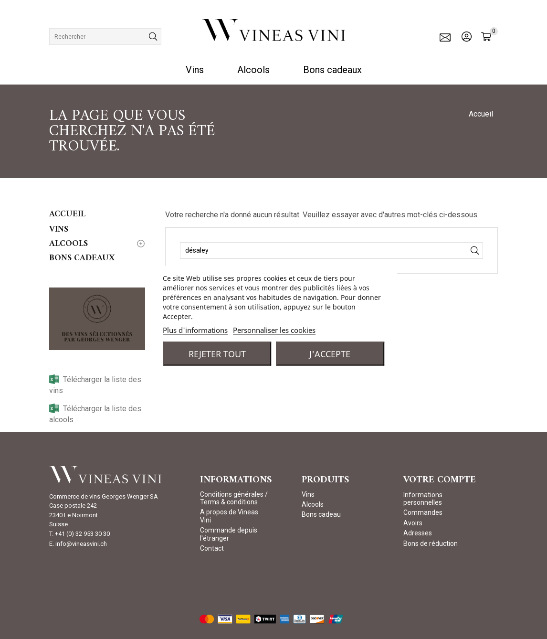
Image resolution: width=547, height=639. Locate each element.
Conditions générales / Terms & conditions (234, 498)
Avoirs (412, 523)
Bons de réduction (430, 543)
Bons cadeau (321, 514)
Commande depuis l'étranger (228, 534)
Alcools (253, 69)
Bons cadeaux (332, 69)
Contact (212, 548)
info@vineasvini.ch (81, 543)
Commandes (422, 512)
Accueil (67, 214)
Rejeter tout (217, 354)
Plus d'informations (195, 330)
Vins (195, 69)
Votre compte (439, 480)
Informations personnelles (422, 498)
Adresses (417, 533)
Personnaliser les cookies (274, 330)
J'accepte (329, 354)
